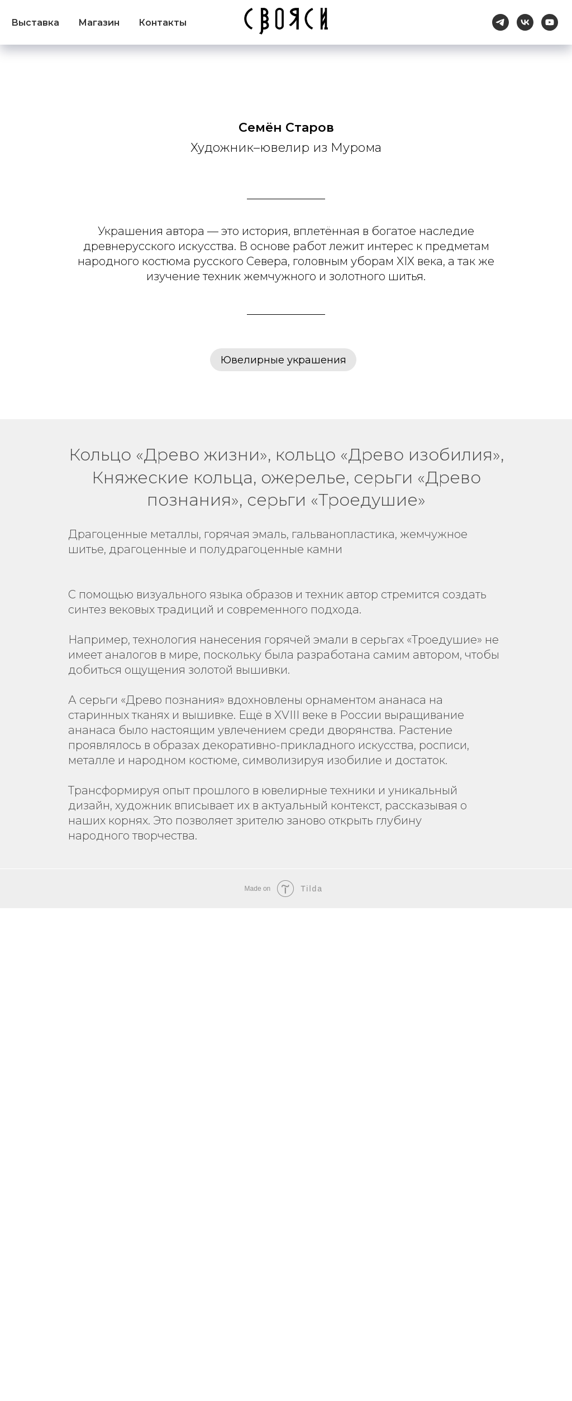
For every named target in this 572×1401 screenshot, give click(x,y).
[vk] (525, 22)
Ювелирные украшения (283, 360)
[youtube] (549, 22)
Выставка (35, 22)
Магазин (99, 22)
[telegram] (500, 22)
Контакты (163, 22)
